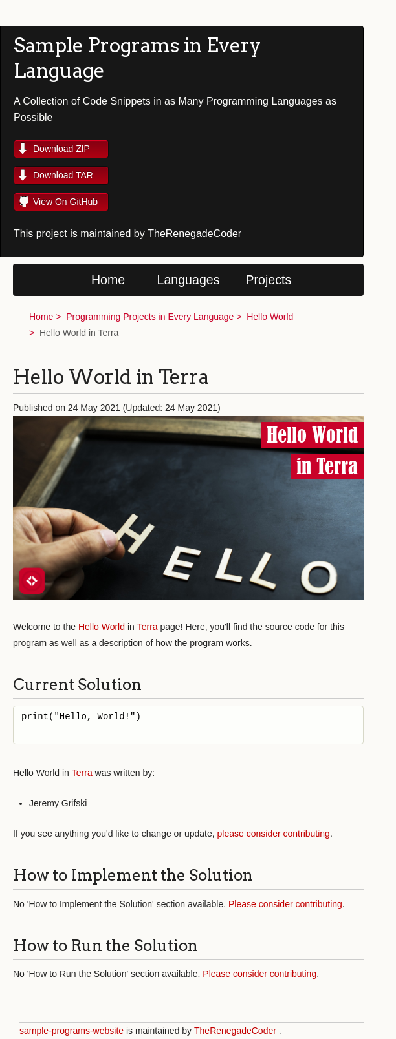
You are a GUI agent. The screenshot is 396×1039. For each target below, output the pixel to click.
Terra (147, 627)
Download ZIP (61, 148)
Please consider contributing (285, 904)
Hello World (270, 316)
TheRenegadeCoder (194, 233)
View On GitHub (65, 201)
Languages (188, 280)
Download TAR (63, 175)
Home (108, 280)
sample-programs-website (71, 1030)
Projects (269, 280)
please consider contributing (273, 833)
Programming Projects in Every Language (150, 316)
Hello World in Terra (78, 333)
